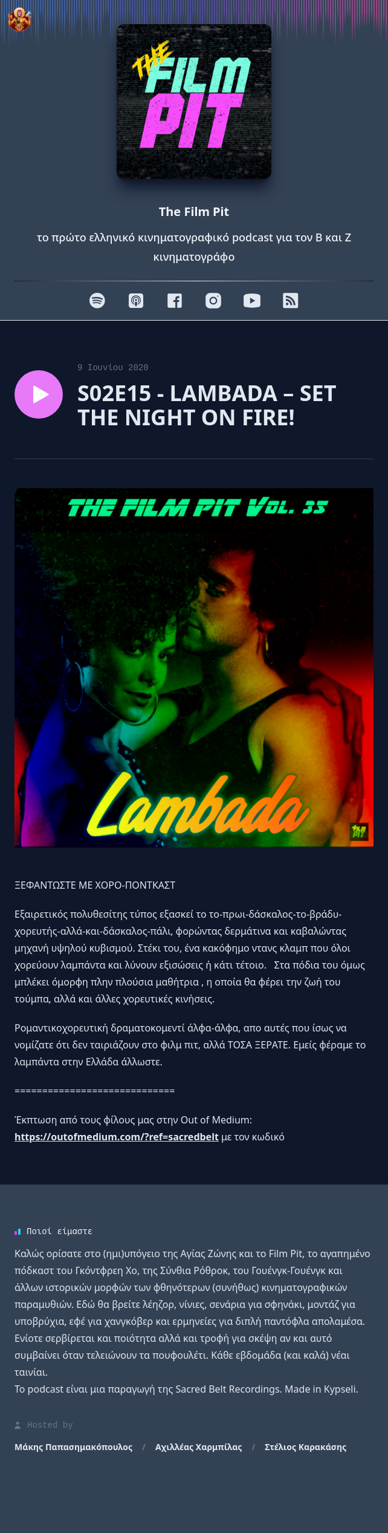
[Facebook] (174, 300)
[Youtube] (252, 300)
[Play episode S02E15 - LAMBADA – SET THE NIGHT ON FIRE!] (39, 394)
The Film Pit (194, 211)
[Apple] (136, 300)
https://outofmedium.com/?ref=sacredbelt (117, 1136)
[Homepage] (194, 101)
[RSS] (290, 300)
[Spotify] (97, 300)
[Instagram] (213, 300)
